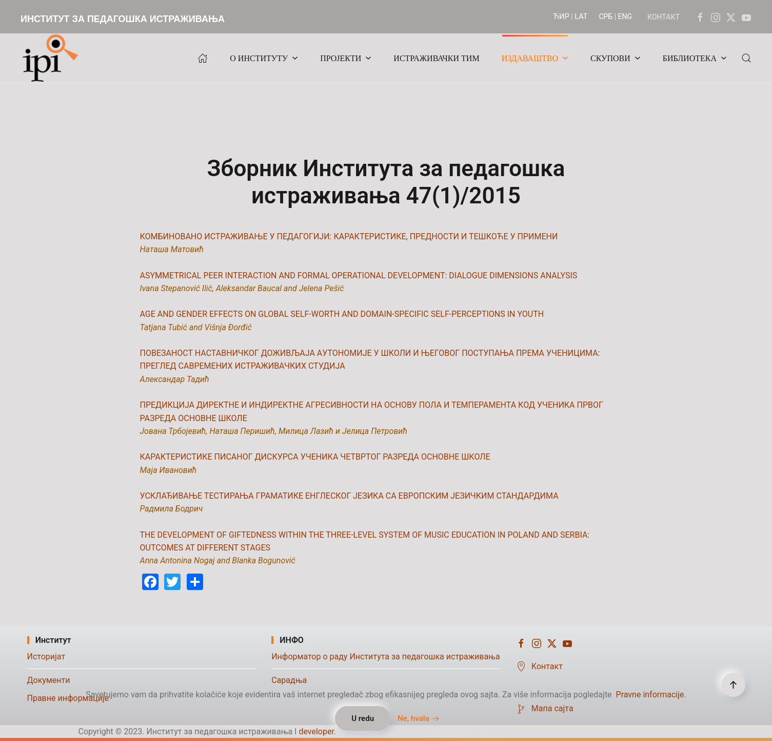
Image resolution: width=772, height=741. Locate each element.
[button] (746, 58)
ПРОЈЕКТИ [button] (345, 58)
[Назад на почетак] (53, 58)
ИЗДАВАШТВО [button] (535, 58)
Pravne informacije (650, 694)
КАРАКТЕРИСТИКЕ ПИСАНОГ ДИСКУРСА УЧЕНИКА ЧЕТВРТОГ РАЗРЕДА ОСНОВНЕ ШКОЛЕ (315, 457)
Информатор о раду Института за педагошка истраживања (385, 656)
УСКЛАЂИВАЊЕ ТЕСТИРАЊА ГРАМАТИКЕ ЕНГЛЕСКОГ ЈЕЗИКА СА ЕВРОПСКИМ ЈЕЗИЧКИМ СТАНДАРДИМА (349, 496)
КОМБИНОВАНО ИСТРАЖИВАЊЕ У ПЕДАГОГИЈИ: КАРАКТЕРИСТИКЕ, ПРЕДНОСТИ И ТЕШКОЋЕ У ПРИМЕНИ (349, 236)
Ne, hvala (413, 718)
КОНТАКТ (663, 17)
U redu (362, 718)
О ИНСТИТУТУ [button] (264, 58)
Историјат (46, 656)
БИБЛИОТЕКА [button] (695, 58)
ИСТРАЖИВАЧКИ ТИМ (436, 58)
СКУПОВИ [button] (615, 58)
